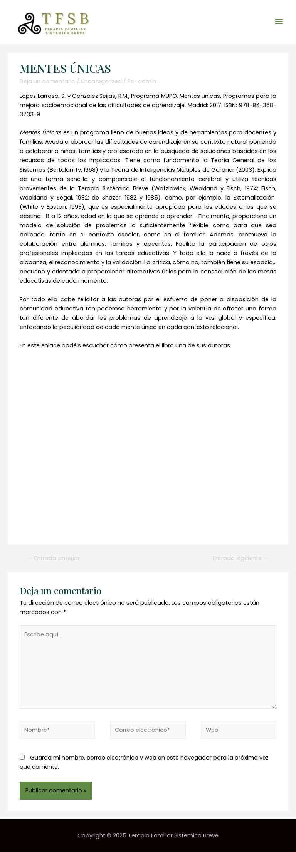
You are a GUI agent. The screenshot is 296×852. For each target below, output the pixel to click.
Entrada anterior (53, 558)
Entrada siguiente (241, 558)
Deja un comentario (47, 81)
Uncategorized (101, 81)
